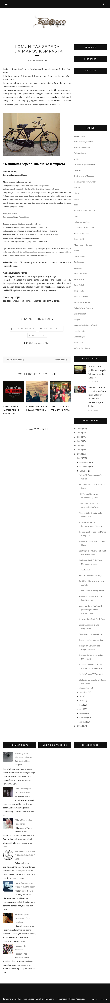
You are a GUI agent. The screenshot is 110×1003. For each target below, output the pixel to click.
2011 (79, 726)
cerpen (77, 187)
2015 (79, 445)
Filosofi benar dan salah (84, 210)
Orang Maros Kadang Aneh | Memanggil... (11, 410)
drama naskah (80, 199)
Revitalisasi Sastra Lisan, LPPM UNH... (37, 408)
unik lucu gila (79, 336)
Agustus (83, 692)
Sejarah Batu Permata (83, 308)
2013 (79, 454)
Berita (76, 159)
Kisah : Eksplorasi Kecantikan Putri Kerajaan (22, 918)
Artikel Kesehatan (82, 147)
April (81, 709)
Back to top (99, 999)
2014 (79, 449)
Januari (82, 722)
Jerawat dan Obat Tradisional (92, 619)
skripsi (77, 319)
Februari (83, 717)
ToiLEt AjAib (84, 569)
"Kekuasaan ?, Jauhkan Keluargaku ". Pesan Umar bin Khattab (97, 372)
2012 (79, 458)
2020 (79, 428)
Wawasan (78, 342)
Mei (81, 705)
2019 (79, 432)
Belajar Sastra (80, 153)
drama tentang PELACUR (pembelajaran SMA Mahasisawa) (90, 609)
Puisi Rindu (79, 291)
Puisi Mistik (79, 279)
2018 (79, 437)
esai (76, 204)
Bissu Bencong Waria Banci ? (91, 634)
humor (77, 216)
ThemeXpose (28, 999)
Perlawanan (79, 262)
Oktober (83, 471)
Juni (81, 700)
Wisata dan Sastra (82, 348)
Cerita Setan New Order (85, 181)
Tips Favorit (79, 331)
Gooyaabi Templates (58, 999)
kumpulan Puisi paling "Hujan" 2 (93, 590)
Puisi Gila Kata (80, 273)
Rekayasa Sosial (81, 296)
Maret (82, 713)
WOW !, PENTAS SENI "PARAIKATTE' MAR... (60, 408)
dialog (76, 193)
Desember (84, 462)
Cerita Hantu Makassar (84, 176)
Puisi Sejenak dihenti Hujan (91, 575)
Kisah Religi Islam (82, 233)
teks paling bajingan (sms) (85, 325)
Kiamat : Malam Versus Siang (92, 640)
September (84, 688)
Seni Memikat (80, 313)
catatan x (78, 170)
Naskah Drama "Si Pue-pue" (91, 674)
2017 (79, 441)
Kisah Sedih (79, 239)
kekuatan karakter (82, 222)
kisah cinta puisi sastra (84, 227)
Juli (80, 696)
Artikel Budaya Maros (41, 343)
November (84, 466)
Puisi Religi (79, 285)
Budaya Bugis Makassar (84, 164)
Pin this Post (39, 335)
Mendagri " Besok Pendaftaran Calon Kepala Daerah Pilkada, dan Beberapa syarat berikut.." (97, 396)
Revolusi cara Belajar (83, 302)
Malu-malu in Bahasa (83, 245)
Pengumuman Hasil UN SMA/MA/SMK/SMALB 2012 (25, 855)
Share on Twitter (53, 329)
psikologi (78, 268)
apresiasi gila (79, 136)
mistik (76, 250)
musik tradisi (79, 256)
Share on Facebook (24, 329)
